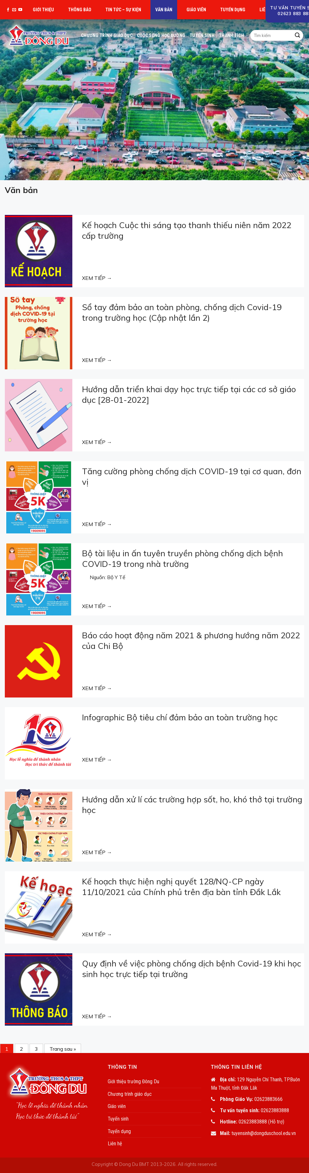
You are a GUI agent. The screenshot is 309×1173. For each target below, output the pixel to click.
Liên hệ (115, 1144)
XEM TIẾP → (97, 278)
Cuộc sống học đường (161, 35)
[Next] (297, 100)
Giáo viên (196, 9)
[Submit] (297, 35)
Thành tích (231, 35)
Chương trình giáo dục (106, 35)
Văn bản (163, 9)
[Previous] (12, 100)
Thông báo (79, 9)
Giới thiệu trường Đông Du (133, 1081)
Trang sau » (63, 1049)
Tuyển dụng (232, 9)
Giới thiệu (43, 9)
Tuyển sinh (202, 35)
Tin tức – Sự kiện (123, 9)
